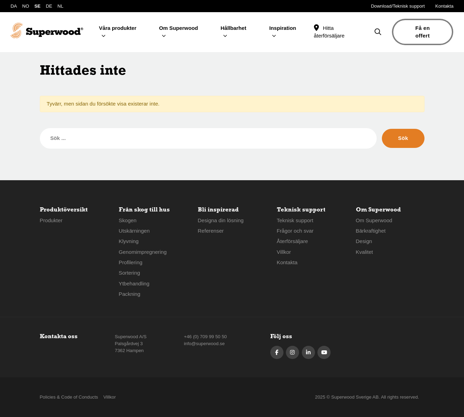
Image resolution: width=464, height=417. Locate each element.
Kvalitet (364, 252)
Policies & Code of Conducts (69, 397)
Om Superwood (374, 220)
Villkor (284, 252)
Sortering (129, 273)
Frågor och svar (295, 231)
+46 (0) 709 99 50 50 (205, 336)
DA (13, 6)
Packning (129, 294)
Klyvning (129, 241)
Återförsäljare (292, 241)
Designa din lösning (221, 220)
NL (60, 6)
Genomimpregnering (143, 252)
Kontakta (444, 6)
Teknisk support (295, 220)
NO (25, 6)
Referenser (211, 231)
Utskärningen (134, 231)
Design (364, 241)
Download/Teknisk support (398, 6)
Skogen (128, 220)
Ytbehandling (134, 283)
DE (49, 6)
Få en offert (422, 32)
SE (37, 6)
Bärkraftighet (371, 231)
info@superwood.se (204, 343)
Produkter (51, 220)
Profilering (130, 262)
